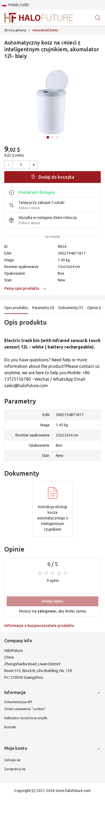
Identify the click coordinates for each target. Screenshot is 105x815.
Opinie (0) (95, 308)
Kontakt (10, 727)
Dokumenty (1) (71, 308)
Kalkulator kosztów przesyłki (25, 718)
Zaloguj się (12, 760)
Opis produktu (16, 308)
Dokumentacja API (18, 702)
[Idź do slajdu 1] (47, 137)
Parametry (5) (43, 308)
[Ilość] (21, 164)
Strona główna (15, 30)
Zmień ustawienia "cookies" (25, 709)
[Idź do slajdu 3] (57, 137)
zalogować (47, 611)
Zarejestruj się (15, 769)
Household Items (45, 30)
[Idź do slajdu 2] (52, 137)
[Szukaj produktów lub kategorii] (97, 17)
